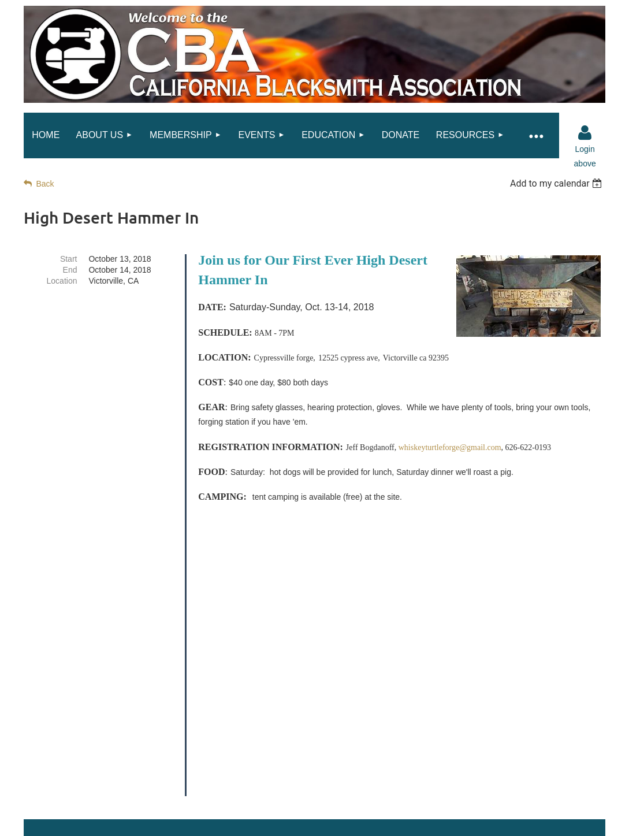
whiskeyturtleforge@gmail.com (450, 447)
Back (45, 183)
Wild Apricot (488, 829)
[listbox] (557, 183)
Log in (585, 132)
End (70, 269)
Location (62, 280)
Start (68, 258)
